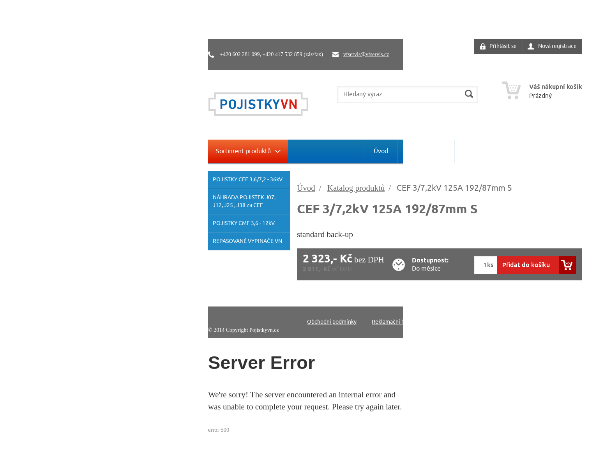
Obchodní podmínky (332, 322)
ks (490, 265)
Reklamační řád (390, 322)
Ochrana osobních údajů (453, 322)
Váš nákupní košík (555, 87)
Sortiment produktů (243, 151)
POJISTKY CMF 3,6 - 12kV (244, 223)
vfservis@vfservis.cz (366, 54)
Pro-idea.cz (570, 330)
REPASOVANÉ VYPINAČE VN (247, 241)
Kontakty (559, 151)
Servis (472, 151)
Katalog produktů (356, 188)
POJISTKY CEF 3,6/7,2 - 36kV (248, 179)
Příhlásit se (503, 46)
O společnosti (426, 151)
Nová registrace (557, 46)
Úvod (381, 151)
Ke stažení (514, 151)
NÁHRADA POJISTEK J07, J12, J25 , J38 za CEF (244, 201)
